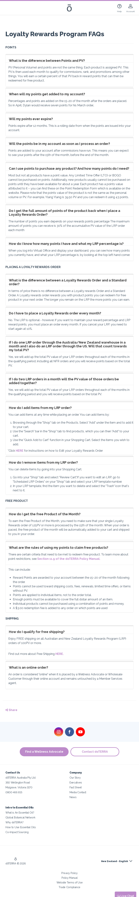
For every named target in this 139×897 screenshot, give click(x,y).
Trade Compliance (69, 887)
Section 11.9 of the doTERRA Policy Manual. (68, 559)
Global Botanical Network (20, 817)
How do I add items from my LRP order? (40, 408)
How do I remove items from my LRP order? (43, 462)
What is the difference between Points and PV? (47, 60)
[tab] (69, 58)
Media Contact (78, 792)
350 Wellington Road (17, 782)
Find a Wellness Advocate (44, 751)
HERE (20, 450)
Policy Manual (70, 877)
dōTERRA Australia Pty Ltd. (20, 777)
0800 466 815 (13, 792)
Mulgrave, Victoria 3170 (18, 787)
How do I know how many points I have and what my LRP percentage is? (66, 244)
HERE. (59, 654)
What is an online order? (28, 667)
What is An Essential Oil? (19, 812)
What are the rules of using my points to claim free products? (58, 547)
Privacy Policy (69, 873)
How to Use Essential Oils (20, 827)
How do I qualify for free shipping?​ (37, 632)
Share (11, 710)
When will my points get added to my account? (47, 94)
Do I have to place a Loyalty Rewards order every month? (55, 313)
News (73, 797)
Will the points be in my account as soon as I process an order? (59, 144)
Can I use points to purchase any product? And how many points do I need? (69, 168)
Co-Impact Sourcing (16, 832)
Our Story (75, 777)
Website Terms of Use (69, 882)
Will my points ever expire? (31, 119)
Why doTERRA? (14, 822)
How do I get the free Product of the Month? (45, 514)
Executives (76, 782)
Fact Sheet (76, 787)
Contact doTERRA (95, 751)
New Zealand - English (114, 861)
